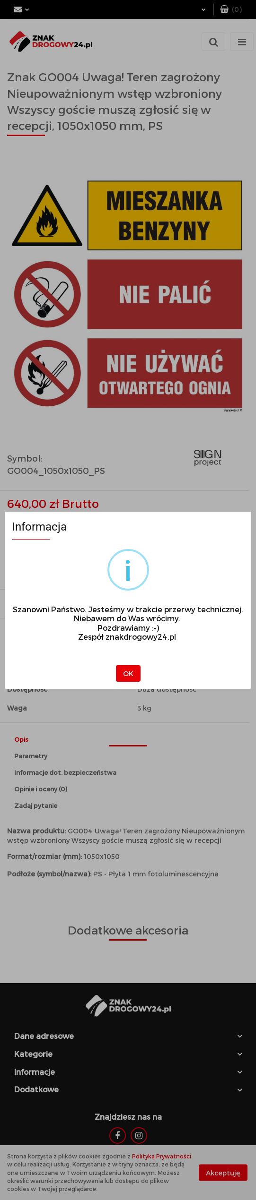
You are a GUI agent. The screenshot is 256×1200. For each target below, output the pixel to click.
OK (128, 673)
